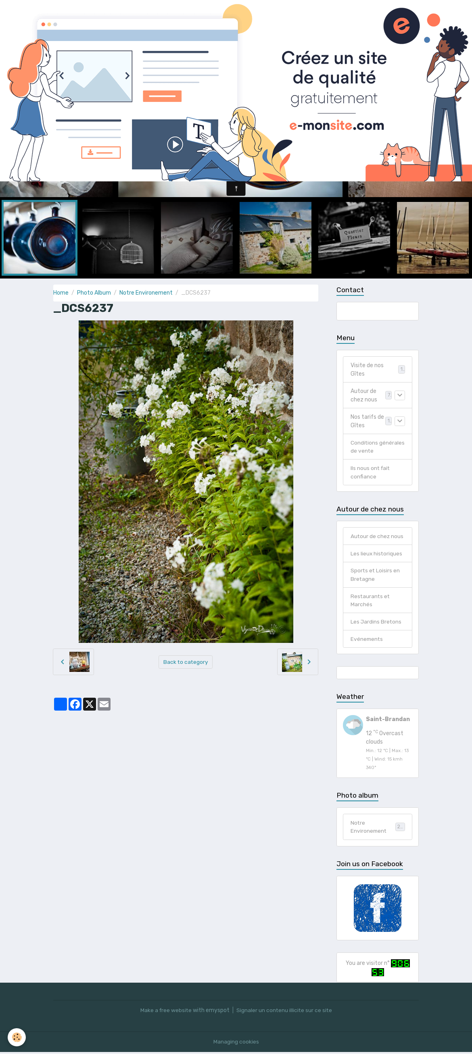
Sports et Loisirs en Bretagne (376, 576)
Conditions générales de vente (378, 447)
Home (61, 292)
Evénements (367, 640)
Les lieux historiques (377, 554)
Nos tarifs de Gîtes (367, 421)
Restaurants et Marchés (371, 601)
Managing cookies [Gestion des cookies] (236, 1043)
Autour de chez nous (364, 395)
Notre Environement (146, 292)
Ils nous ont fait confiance (371, 472)
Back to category (186, 661)
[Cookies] (17, 1037)
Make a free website (165, 1012)
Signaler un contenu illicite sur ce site (284, 1012)
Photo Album (94, 292)
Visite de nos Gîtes (367, 369)
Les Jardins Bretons (376, 623)
